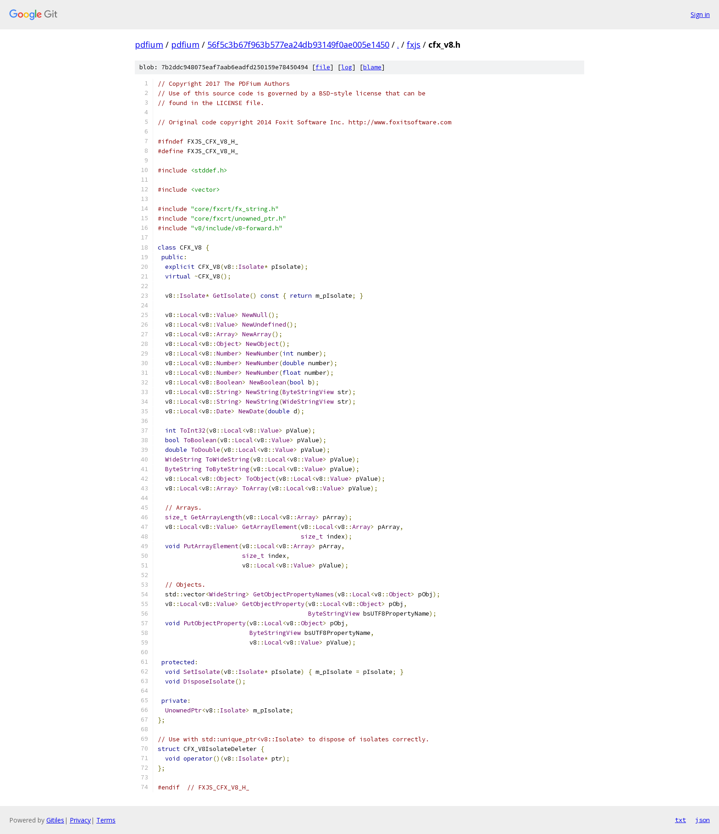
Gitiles (55, 820)
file (322, 67)
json (702, 820)
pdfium (149, 44)
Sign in (700, 14)
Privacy (80, 820)
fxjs (413, 44)
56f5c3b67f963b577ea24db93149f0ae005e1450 (298, 44)
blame (372, 67)
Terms (106, 820)
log (346, 67)
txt (680, 820)
